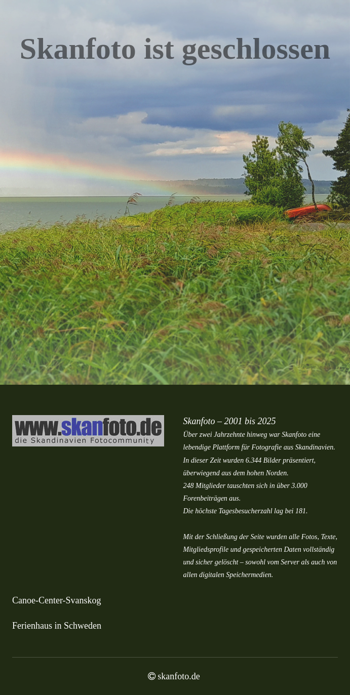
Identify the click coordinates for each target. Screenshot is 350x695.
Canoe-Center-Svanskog (56, 600)
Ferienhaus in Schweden (56, 626)
